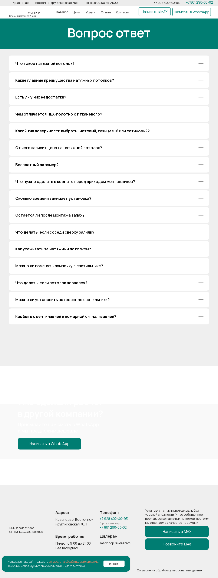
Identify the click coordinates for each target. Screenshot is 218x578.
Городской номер (110, 523)
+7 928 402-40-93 (166, 3)
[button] (21, 3)
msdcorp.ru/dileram (115, 543)
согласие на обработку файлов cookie (73, 561)
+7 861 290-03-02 (199, 2)
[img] (18, 10)
